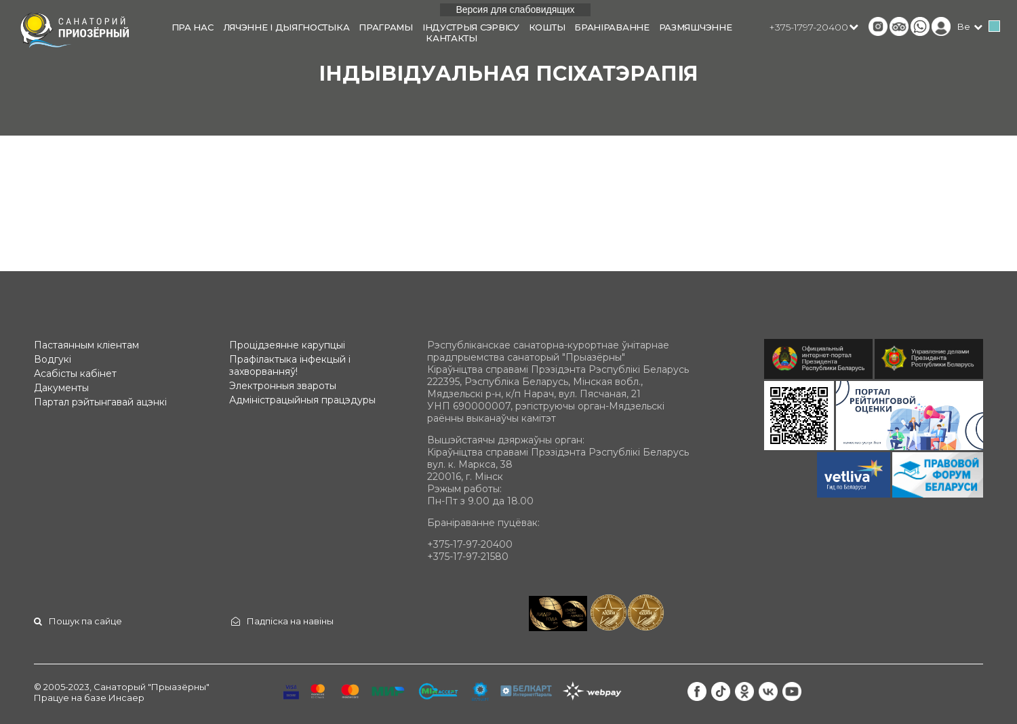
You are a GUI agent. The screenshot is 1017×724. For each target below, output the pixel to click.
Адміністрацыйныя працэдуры (302, 400)
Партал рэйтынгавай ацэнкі (100, 402)
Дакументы (61, 388)
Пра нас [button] (193, 27)
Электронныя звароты (282, 386)
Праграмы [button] (386, 27)
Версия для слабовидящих (515, 9)
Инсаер (126, 697)
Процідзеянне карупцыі (287, 345)
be (963, 26)
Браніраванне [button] (611, 27)
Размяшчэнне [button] (695, 27)
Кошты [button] (547, 27)
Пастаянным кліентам (86, 345)
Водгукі (52, 359)
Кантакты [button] (451, 38)
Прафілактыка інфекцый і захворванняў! (290, 365)
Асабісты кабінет (75, 373)
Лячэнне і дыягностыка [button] (286, 27)
